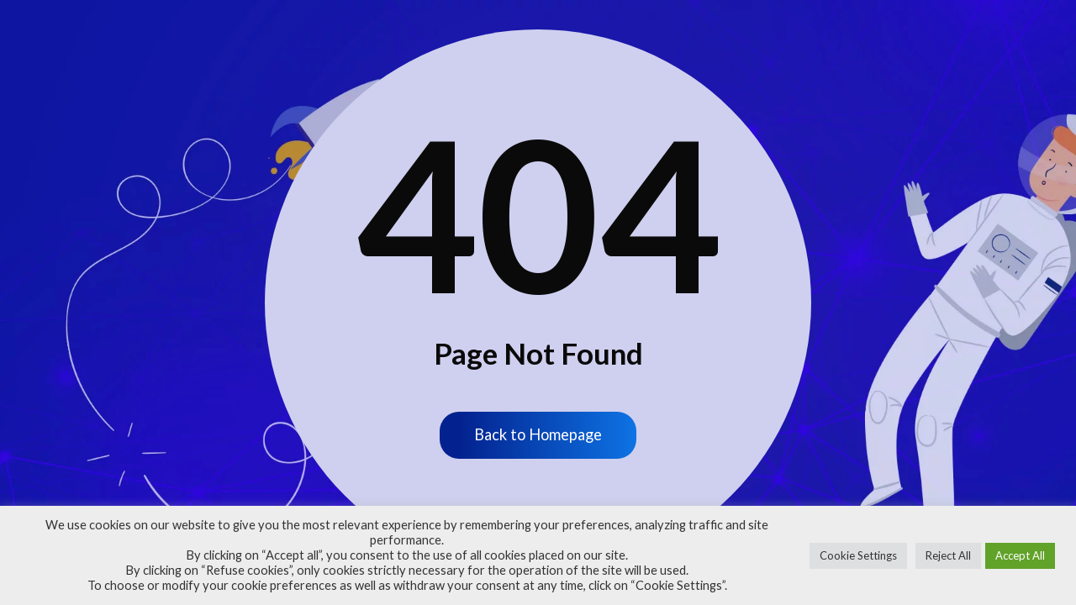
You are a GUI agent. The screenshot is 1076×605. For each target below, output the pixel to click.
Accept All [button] (1020, 555)
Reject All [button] (948, 555)
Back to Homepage (538, 436)
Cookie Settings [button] (858, 555)
